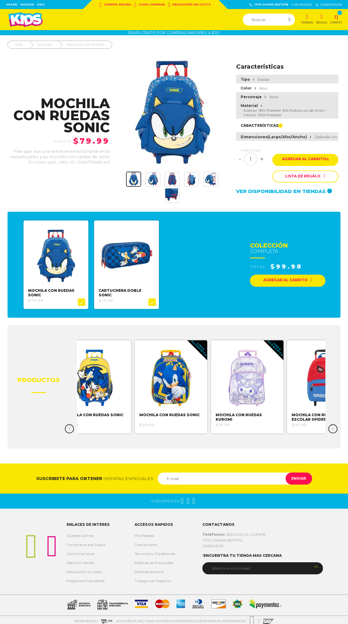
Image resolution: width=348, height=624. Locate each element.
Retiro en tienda (80, 560)
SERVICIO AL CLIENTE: (234, 532)
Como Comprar (149, 5)
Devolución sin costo (189, 5)
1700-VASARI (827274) (268, 5)
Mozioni (27, 4)
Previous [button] (69, 426)
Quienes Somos (80, 533)
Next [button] (332, 426)
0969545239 (213, 543)
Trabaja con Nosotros (152, 578)
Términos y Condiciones (154, 551)
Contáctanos (145, 542)
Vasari (11, 4)
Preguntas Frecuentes (86, 578)
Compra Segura (115, 5)
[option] (58, 263)
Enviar (295, 476)
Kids (41, 4)
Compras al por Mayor (86, 542)
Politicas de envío (149, 569)
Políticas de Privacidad (153, 560)
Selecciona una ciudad (230, 566)
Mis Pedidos (144, 533)
